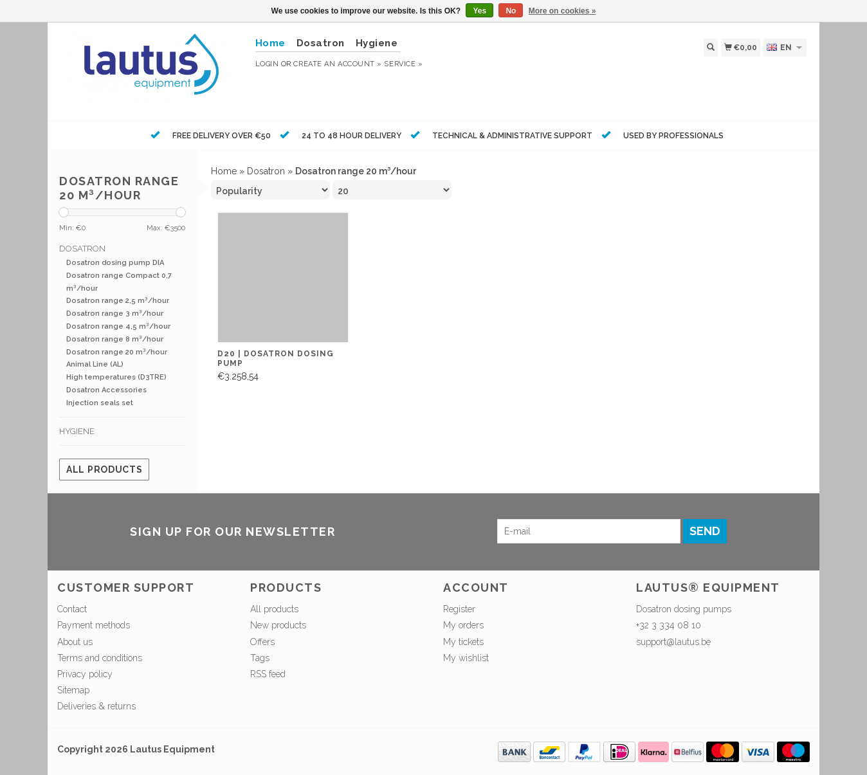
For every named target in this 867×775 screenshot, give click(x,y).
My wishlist (466, 658)
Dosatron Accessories (106, 390)
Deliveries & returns (96, 706)
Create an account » (337, 64)
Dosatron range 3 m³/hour (114, 313)
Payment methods (93, 625)
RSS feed (268, 674)
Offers (262, 642)
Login (267, 64)
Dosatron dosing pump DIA (115, 263)
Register (459, 609)
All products (104, 469)
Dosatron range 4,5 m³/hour (118, 326)
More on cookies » (562, 10)
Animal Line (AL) (94, 364)
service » (403, 64)
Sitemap (73, 690)
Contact (72, 609)
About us (75, 642)
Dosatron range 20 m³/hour (116, 352)
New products (278, 625)
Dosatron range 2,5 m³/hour (117, 300)
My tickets (463, 642)
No (511, 10)
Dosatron (321, 43)
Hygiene (377, 43)
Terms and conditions (99, 658)
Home (224, 171)
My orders (463, 625)
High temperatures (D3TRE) (116, 377)
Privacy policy (85, 674)
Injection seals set (99, 403)
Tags (259, 658)
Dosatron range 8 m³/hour (114, 339)
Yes (479, 10)
